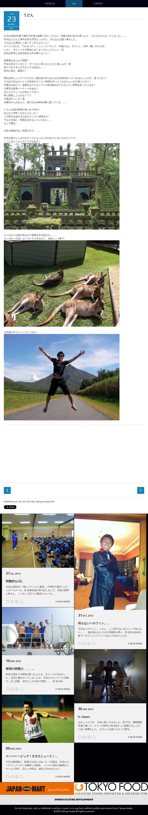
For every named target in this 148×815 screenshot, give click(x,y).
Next (140, 490)
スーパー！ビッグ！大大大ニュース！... (31, 756)
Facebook (12, 601)
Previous (7, 490)
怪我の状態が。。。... (20, 668)
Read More (64, 601)
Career (98, 3)
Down (74, 3)
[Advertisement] (74, 453)
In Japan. (84, 716)
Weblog (50, 3)
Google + (16, 601)
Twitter (7, 601)
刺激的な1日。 (15, 581)
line (21, 601)
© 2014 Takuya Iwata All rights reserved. (74, 811)
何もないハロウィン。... (93, 623)
